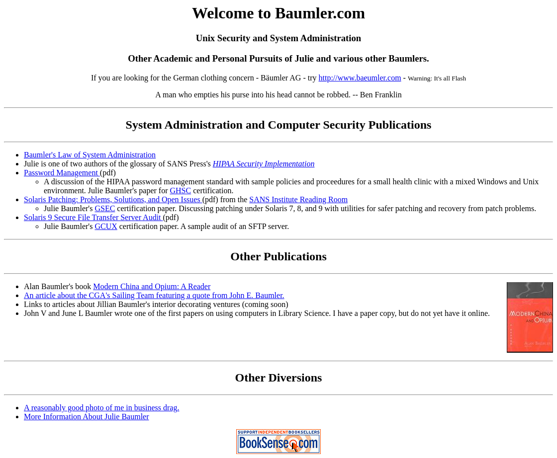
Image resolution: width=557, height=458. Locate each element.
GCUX (105, 226)
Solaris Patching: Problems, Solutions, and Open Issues (113, 199)
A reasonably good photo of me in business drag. (101, 407)
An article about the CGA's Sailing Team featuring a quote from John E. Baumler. (154, 295)
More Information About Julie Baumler (86, 416)
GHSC (180, 190)
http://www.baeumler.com (360, 78)
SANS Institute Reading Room (298, 199)
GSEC (104, 208)
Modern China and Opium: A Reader (151, 286)
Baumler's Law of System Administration (90, 155)
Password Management (62, 172)
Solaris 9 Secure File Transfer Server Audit (93, 217)
